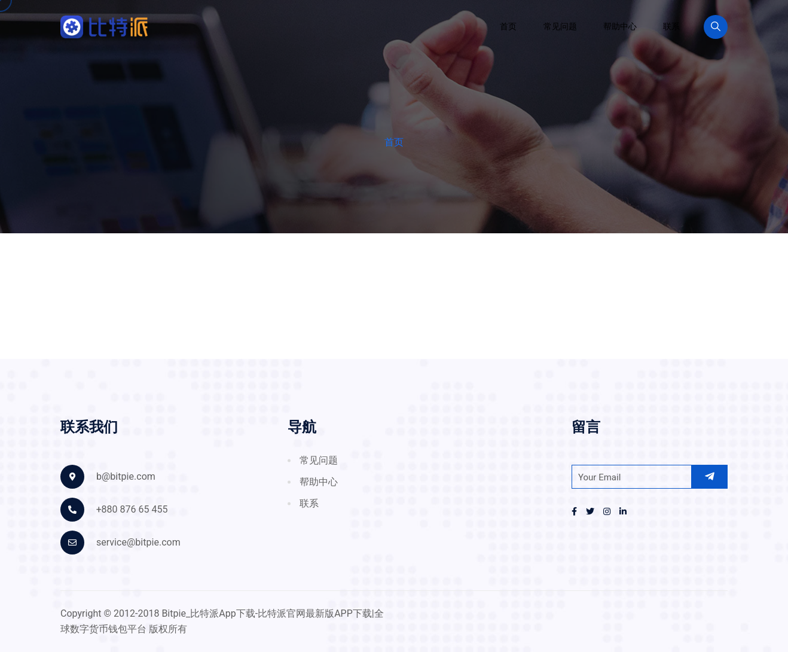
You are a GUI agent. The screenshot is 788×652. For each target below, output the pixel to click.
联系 (671, 26)
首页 (508, 26)
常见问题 (560, 26)
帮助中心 (620, 26)
